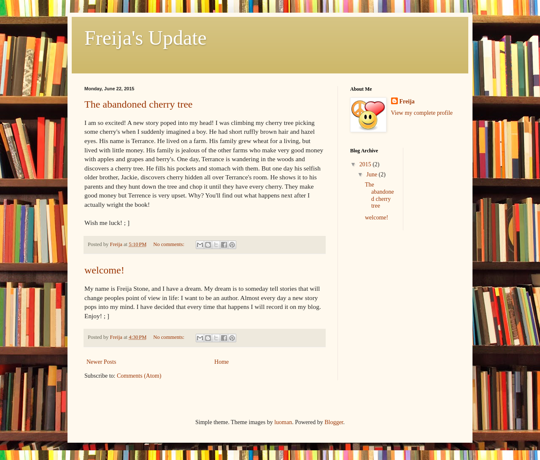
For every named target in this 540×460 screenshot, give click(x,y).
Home (221, 362)
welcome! (104, 270)
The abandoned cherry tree (138, 104)
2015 (366, 164)
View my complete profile (422, 113)
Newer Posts (101, 362)
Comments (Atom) (139, 376)
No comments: (169, 244)
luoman (283, 422)
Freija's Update (145, 38)
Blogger (333, 422)
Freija (407, 101)
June (372, 174)
